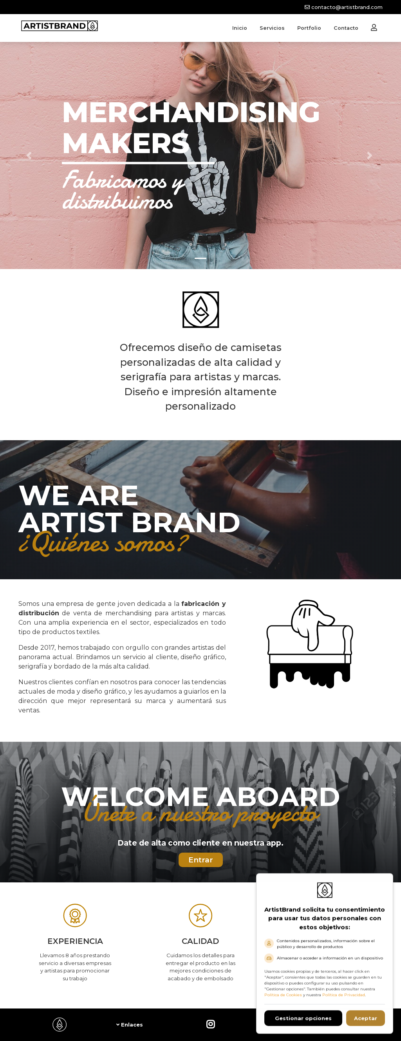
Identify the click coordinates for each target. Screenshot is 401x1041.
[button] (30, 155)
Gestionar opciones (303, 1024)
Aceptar (365, 1024)
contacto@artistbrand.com (344, 7)
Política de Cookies (283, 1000)
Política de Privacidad (343, 1000)
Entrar (200, 859)
